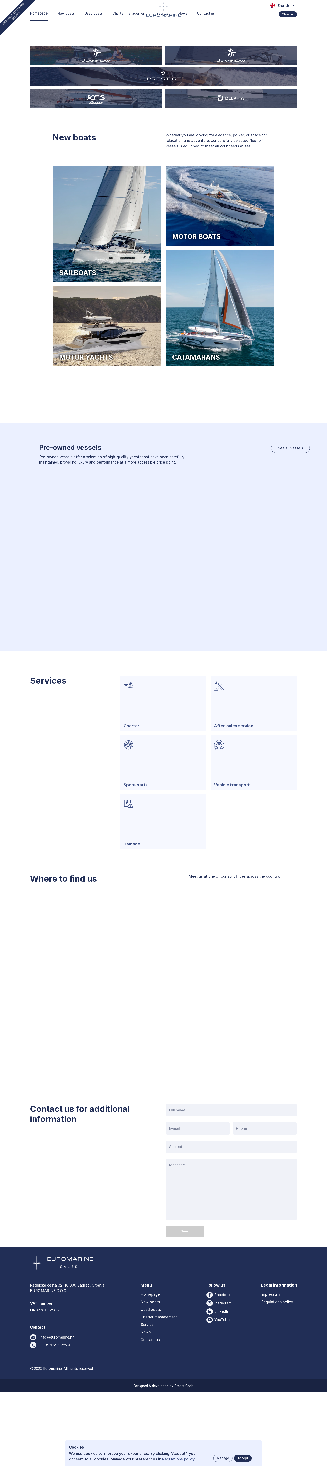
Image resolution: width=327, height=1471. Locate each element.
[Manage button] (223, 1458)
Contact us (206, 31)
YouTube (222, 1398)
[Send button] (185, 1309)
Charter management (129, 31)
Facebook (223, 1373)
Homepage (39, 31)
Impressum (270, 1373)
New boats (66, 31)
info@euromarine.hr (57, 1416)
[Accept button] (243, 1458)
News (182, 31)
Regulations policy (277, 1380)
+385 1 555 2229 (55, 1424)
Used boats (93, 31)
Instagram (223, 1381)
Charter (288, 32)
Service (162, 31)
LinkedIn (221, 1390)
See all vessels (290, 527)
